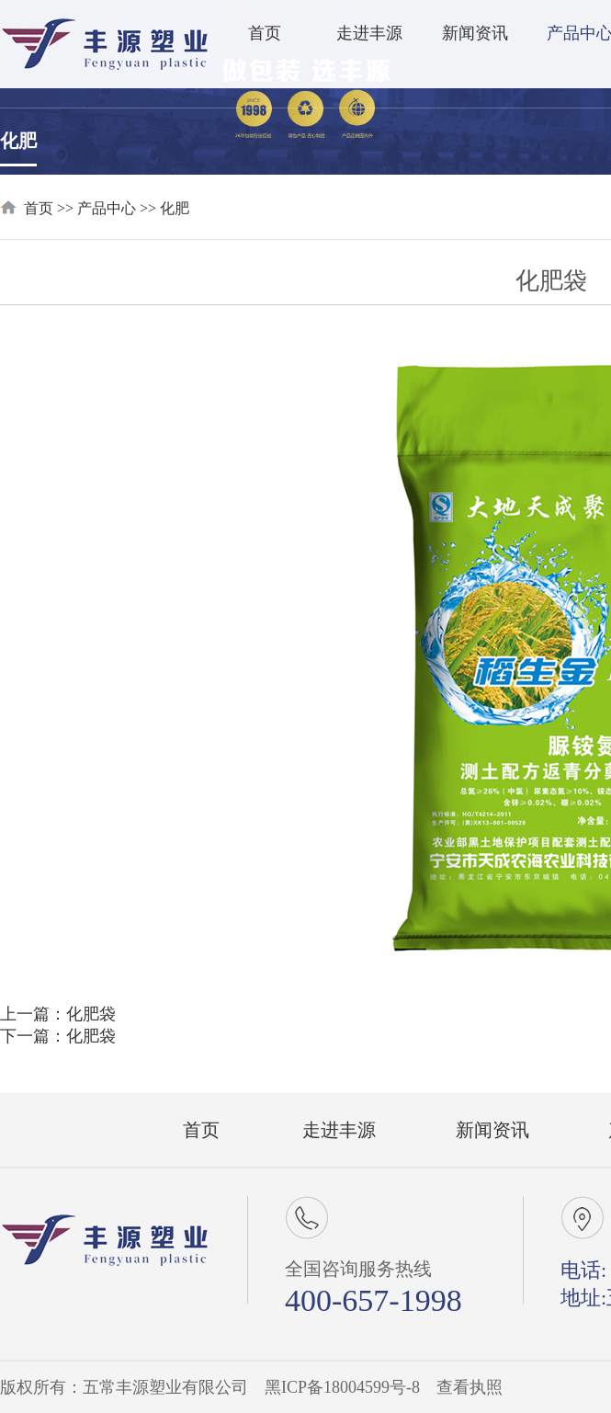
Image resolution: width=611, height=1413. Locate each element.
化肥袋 (91, 1014)
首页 (264, 33)
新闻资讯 (475, 33)
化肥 (18, 141)
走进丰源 (369, 33)
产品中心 (106, 208)
